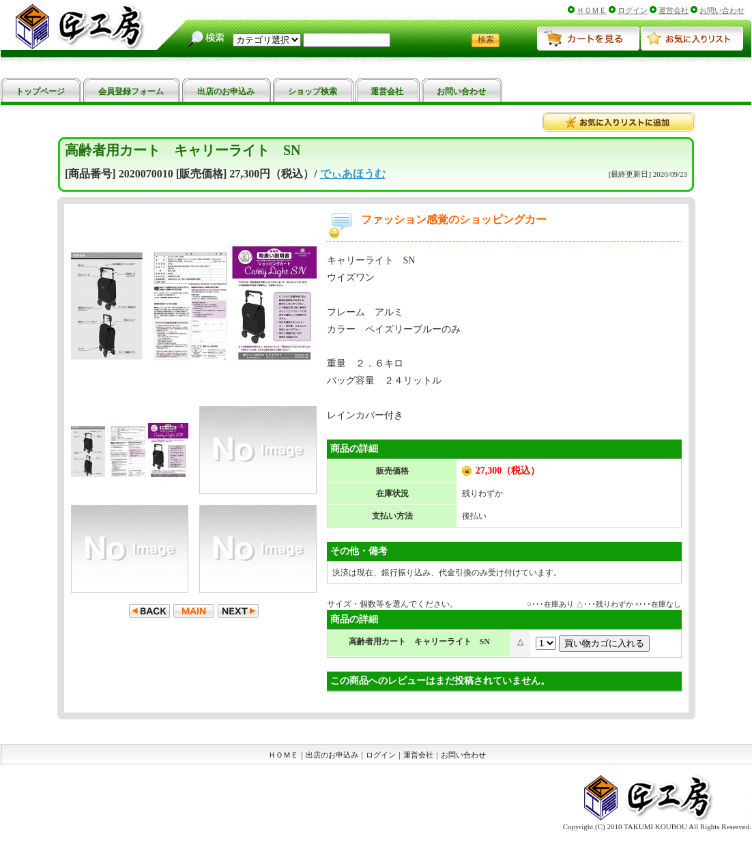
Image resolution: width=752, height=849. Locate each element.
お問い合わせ (721, 10)
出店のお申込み (332, 755)
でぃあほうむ (353, 173)
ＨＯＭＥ (592, 10)
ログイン (633, 10)
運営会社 (674, 10)
